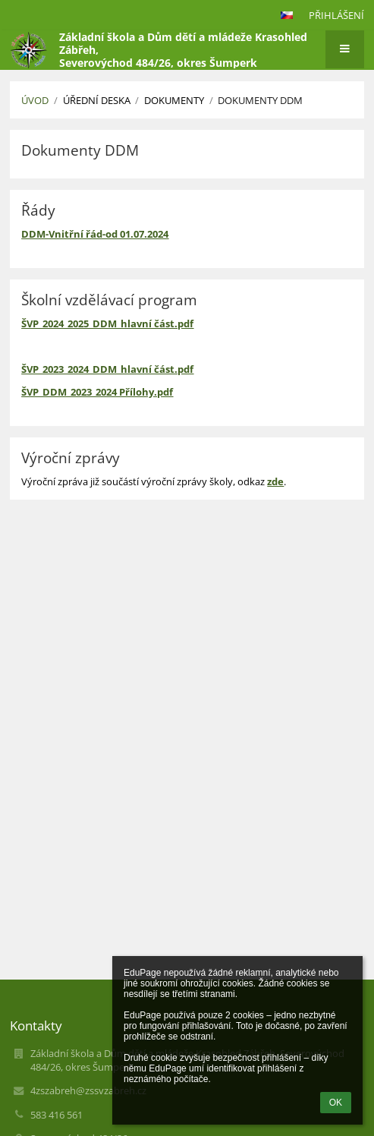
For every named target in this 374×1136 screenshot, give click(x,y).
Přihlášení (336, 15)
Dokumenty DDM (260, 100)
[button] (286, 15)
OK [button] (335, 1102)
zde (275, 481)
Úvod (35, 100)
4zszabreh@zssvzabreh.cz (88, 1090)
